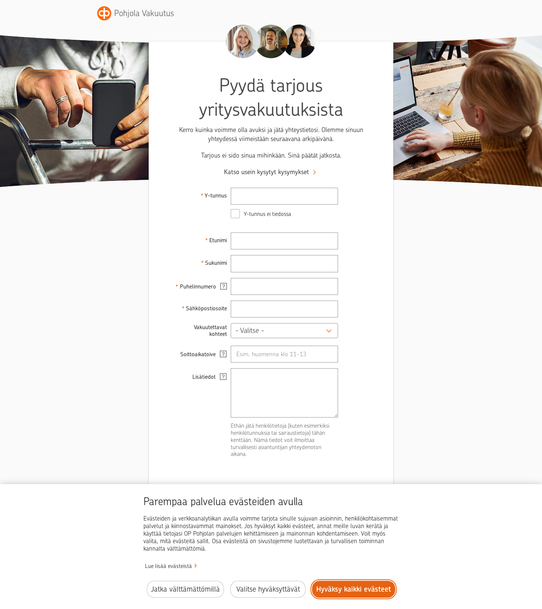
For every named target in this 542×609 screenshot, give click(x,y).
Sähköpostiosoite (206, 308)
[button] (284, 330)
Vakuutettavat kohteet (210, 330)
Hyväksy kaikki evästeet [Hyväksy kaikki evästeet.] (353, 589)
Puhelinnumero (203, 286)
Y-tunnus (216, 195)
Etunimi (218, 240)
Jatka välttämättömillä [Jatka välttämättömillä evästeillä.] (185, 589)
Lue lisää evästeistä (168, 566)
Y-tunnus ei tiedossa (267, 214)
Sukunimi (216, 263)
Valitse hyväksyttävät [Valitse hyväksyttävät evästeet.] (268, 589)
